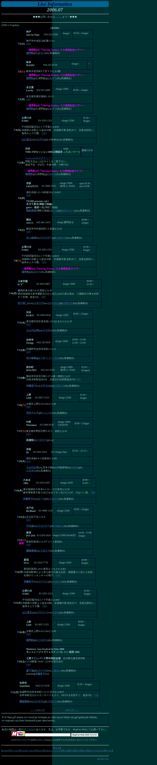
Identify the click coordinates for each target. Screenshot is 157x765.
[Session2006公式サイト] (38, 158)
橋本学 (52, 174)
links (78, 750)
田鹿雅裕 (48, 330)
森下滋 (54, 210)
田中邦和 (43, 670)
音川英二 (23, 303)
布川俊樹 (31, 358)
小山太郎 (48, 413)
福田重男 (38, 701)
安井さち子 (32, 413)
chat (66, 750)
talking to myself (53, 750)
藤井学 (41, 53)
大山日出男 (32, 330)
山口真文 (26, 139)
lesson (109, 750)
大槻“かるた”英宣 (49, 358)
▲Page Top (103, 758)
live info (15, 750)
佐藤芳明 (61, 237)
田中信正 (54, 303)
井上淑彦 (31, 237)
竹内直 (30, 526)
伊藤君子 (31, 385)
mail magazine (96, 750)
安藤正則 (68, 303)
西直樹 (74, 467)
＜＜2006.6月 (38, 710)
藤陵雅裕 (31, 550)
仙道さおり (68, 210)
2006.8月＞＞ (72, 710)
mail (85, 750)
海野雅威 (45, 385)
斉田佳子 (42, 612)
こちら (58, 17)
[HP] (28, 44)
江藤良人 (59, 526)
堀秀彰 (40, 139)
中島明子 (42, 440)
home (57, 748)
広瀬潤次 (43, 640)
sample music (28, 750)
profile (5, 750)
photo (39, 750)
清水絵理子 (46, 237)
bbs (71, 750)
